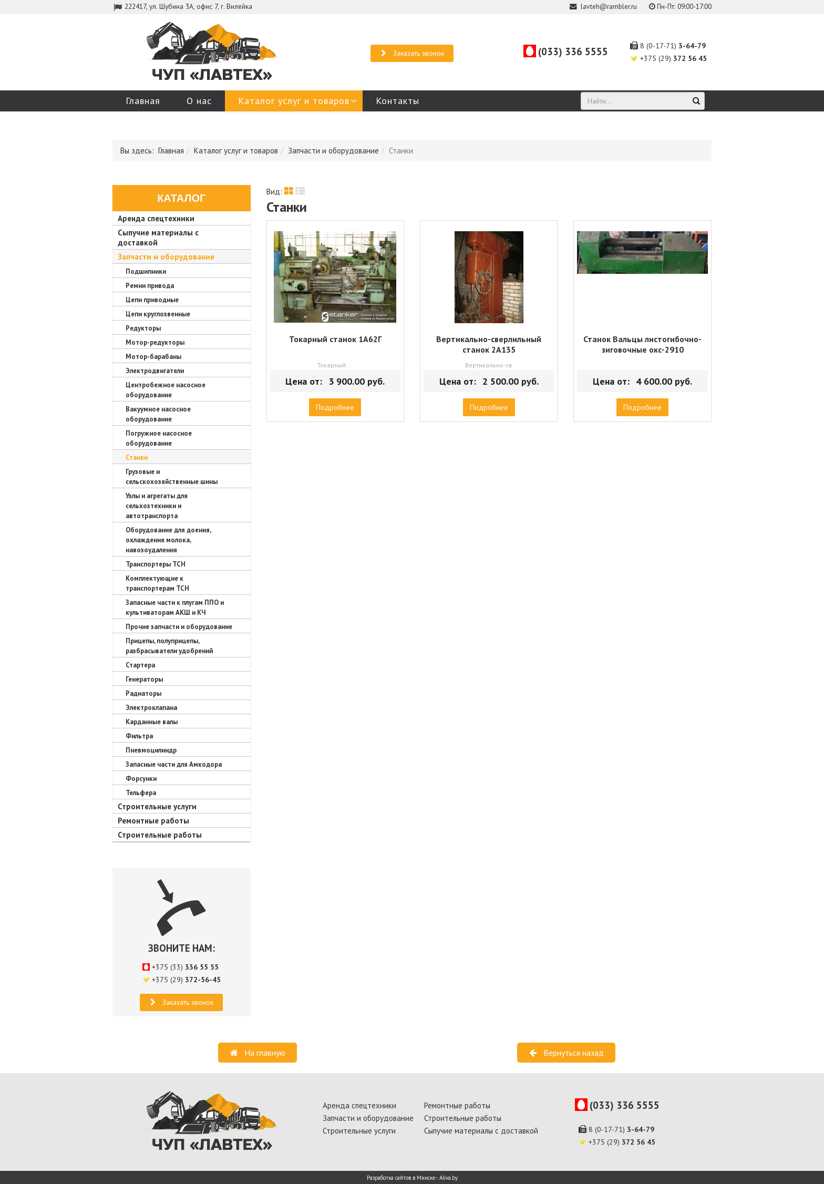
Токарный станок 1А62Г (335, 339)
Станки (137, 457)
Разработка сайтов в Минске (401, 1177)
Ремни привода (150, 285)
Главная (143, 101)
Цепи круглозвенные (158, 314)
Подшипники (146, 271)
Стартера (140, 665)
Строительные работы (160, 835)
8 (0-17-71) (673, 45)
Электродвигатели (155, 370)
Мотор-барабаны (153, 356)
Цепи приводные (152, 299)
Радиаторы (143, 693)
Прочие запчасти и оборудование (179, 626)
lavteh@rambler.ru (609, 6)
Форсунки (141, 778)
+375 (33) (185, 967)
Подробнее (335, 407)
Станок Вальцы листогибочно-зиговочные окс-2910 (642, 344)
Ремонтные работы (153, 821)
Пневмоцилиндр (151, 750)
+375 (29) (673, 58)
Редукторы (143, 328)
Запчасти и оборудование (333, 151)
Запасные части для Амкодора (174, 764)
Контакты (397, 101)
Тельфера (141, 792)
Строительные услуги (157, 806)
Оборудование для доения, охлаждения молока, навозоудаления (168, 540)
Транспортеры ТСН (156, 564)
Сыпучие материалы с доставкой (481, 1131)
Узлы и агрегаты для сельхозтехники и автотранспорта (157, 505)
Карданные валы (152, 721)
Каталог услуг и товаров (293, 101)
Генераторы (144, 679)
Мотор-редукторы (155, 342)
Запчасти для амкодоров (183, 122)
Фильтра (139, 736)
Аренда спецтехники (156, 218)
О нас (199, 101)
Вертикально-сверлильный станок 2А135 (488, 344)
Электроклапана (151, 707)
